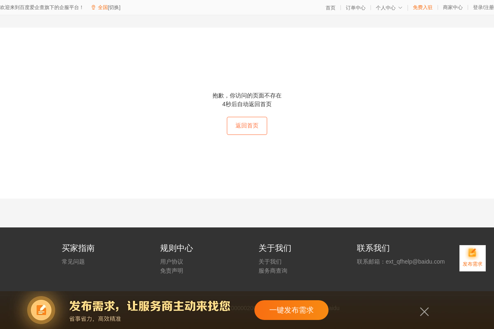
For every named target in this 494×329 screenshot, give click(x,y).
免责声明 (171, 270)
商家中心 (453, 7)
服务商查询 (273, 270)
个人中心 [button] (389, 8)
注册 (489, 7)
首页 (331, 7)
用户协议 (171, 261)
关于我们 (270, 261)
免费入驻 (423, 7)
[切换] (114, 7)
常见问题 (73, 261)
